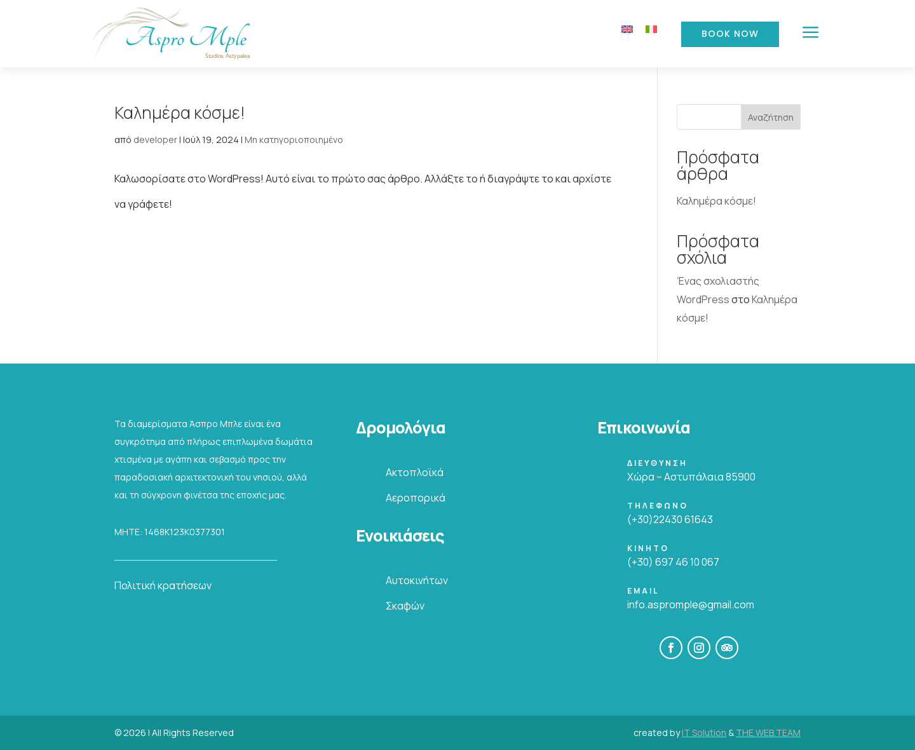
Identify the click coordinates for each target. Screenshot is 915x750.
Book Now (730, 33)
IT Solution (704, 732)
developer (155, 139)
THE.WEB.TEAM (768, 732)
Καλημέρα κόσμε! (179, 112)
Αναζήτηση (771, 117)
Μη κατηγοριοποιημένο (294, 139)
